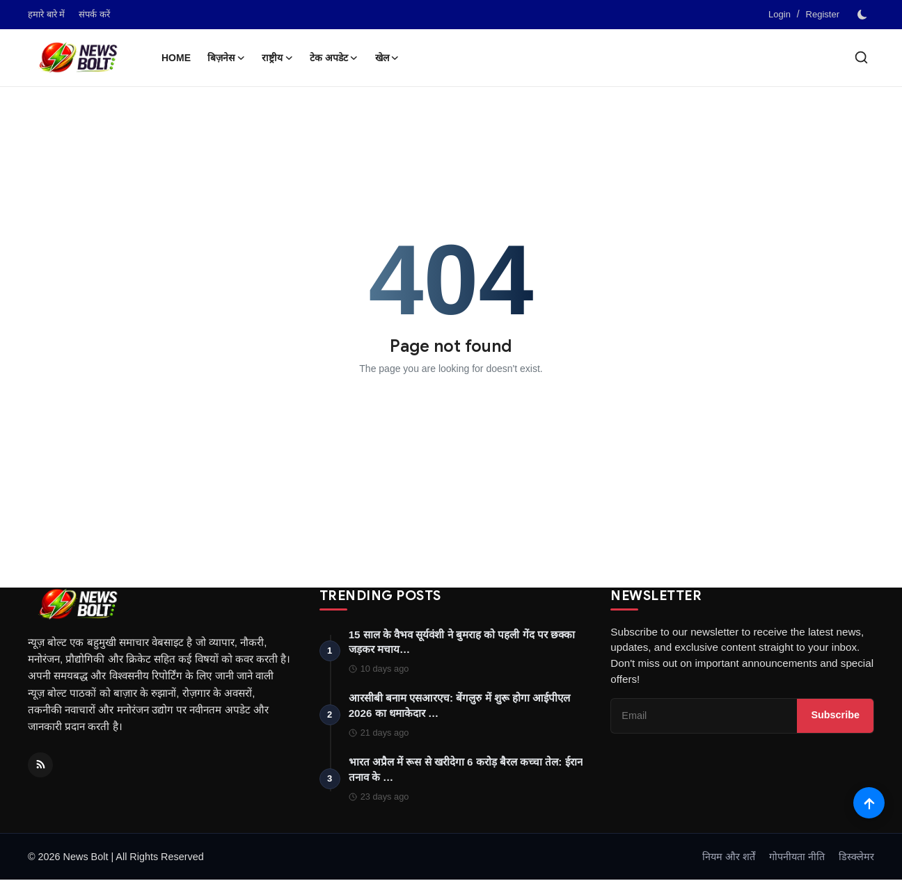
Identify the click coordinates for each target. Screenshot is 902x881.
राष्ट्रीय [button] (277, 57)
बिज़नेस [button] (226, 57)
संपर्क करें (94, 14)
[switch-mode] (863, 14)
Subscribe (835, 716)
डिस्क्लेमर (856, 858)
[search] (861, 57)
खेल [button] (387, 57)
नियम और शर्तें (728, 858)
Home (176, 57)
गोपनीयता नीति (797, 858)
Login (779, 14)
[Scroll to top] (869, 802)
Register (822, 14)
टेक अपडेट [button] (334, 57)
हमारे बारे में (46, 14)
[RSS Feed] (40, 764)
